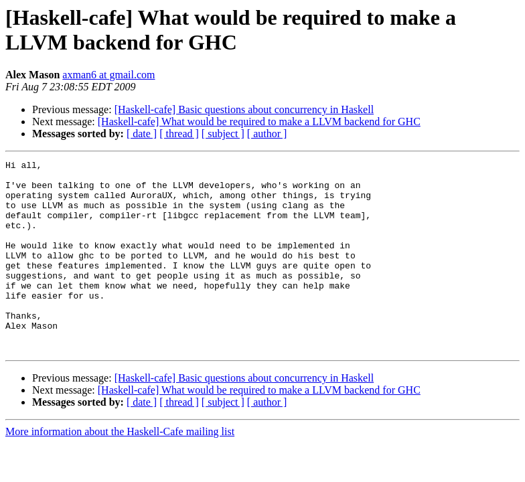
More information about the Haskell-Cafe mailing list (119, 469)
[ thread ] (179, 133)
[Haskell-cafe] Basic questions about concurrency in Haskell (244, 109)
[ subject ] (223, 133)
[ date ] (142, 133)
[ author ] (267, 133)
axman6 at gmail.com (108, 74)
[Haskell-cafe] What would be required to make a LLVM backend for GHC (259, 121)
